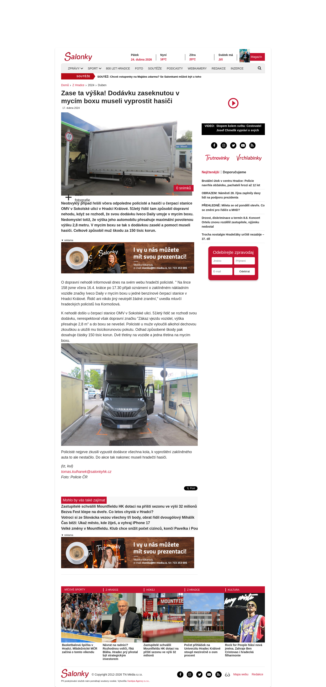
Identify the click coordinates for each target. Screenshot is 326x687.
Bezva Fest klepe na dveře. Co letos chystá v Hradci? (107, 512)
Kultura (233, 589)
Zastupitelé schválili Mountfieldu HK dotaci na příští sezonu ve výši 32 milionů (129, 506)
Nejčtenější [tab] (210, 172)
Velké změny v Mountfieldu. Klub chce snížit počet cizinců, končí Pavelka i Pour (129, 528)
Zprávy (74, 68)
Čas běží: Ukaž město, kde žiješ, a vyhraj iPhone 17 (105, 523)
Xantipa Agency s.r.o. (138, 681)
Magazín (256, 56)
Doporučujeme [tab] (234, 172)
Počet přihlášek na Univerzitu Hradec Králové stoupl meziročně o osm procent (202, 650)
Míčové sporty (74, 589)
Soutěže (155, 68)
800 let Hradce (118, 68)
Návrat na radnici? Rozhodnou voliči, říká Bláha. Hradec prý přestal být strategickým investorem (120, 652)
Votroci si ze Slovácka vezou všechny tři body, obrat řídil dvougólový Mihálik (127, 517)
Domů (65, 85)
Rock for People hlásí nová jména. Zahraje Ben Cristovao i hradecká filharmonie (243, 650)
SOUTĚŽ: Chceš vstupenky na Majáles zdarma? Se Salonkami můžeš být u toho (149, 76)
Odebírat (244, 271)
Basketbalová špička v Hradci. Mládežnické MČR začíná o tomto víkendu (79, 648)
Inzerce (237, 68)
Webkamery (197, 68)
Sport (93, 68)
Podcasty (175, 68)
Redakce (219, 68)
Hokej (150, 589)
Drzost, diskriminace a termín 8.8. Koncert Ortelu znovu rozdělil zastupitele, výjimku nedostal (231, 222)
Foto (139, 68)
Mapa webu (240, 674)
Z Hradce (78, 85)
